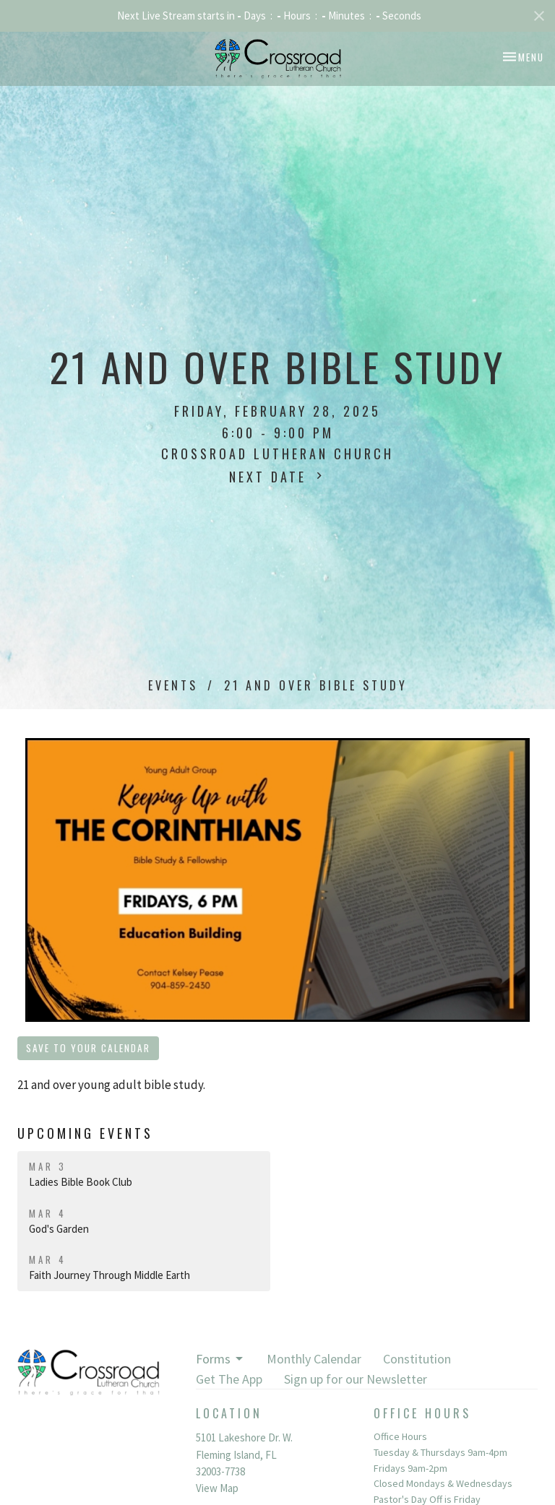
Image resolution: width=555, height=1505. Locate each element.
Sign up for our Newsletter (355, 1379)
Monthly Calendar (314, 1358)
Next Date (277, 476)
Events (173, 685)
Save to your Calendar (88, 1048)
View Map (217, 1488)
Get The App (229, 1379)
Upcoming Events (85, 1133)
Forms (220, 1358)
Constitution (417, 1358)
